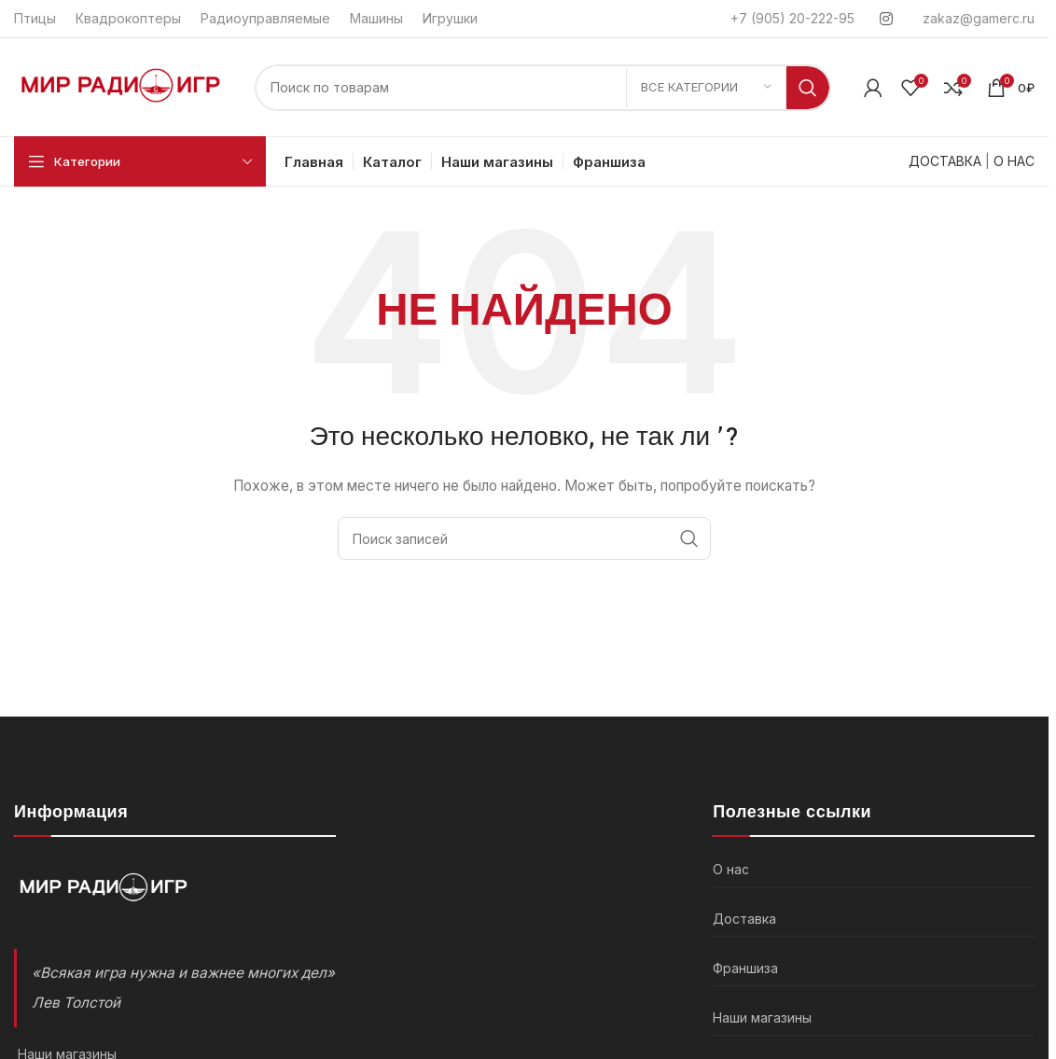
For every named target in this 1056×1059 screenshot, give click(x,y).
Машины (376, 18)
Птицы (35, 18)
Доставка (744, 919)
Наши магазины (762, 1017)
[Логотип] (125, 85)
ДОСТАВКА (945, 161)
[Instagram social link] (886, 19)
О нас (731, 869)
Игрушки (450, 18)
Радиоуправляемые (265, 18)
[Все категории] (706, 87)
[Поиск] (543, 87)
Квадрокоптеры (128, 18)
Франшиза (745, 968)
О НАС (1014, 161)
